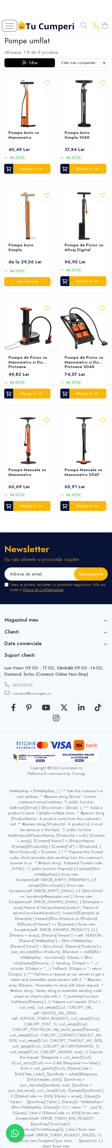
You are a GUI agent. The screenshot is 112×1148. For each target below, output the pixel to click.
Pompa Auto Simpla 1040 (77, 135)
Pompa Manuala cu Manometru (27, 472)
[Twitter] (64, 708)
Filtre (29, 63)
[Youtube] (46, 708)
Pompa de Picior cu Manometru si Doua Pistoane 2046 (84, 362)
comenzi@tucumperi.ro (27, 693)
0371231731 (18, 685)
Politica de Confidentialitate (43, 590)
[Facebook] (13, 708)
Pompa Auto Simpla (20, 248)
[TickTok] (98, 708)
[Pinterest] (28, 708)
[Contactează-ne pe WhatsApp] (15, 1133)
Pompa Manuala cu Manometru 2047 (83, 472)
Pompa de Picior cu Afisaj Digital (84, 248)
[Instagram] (56, 718)
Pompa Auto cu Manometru (23, 135)
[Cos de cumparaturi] (105, 26)
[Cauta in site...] (84, 26)
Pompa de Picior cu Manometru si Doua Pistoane (27, 362)
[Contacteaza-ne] (96, 26)
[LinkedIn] (81, 708)
